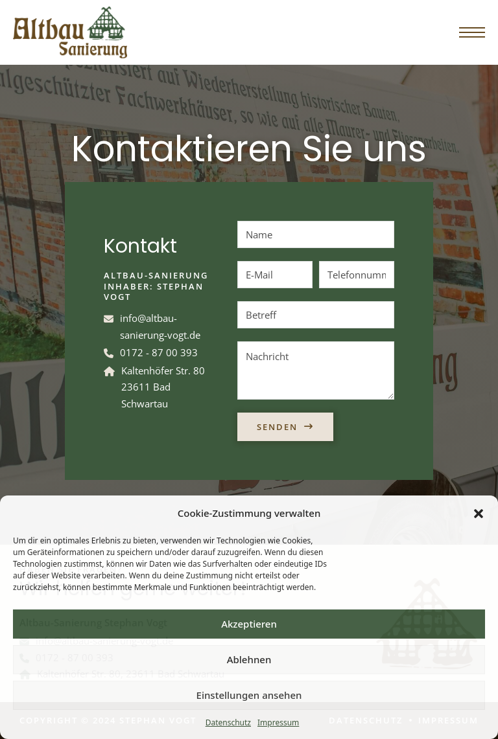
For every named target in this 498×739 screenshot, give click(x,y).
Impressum (278, 722)
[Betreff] (315, 314)
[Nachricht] (315, 370)
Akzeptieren (249, 623)
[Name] (315, 234)
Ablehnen (249, 659)
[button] (478, 513)
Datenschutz (228, 722)
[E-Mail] (275, 274)
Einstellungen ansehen (249, 694)
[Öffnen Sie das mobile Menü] (472, 32)
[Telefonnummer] (356, 274)
